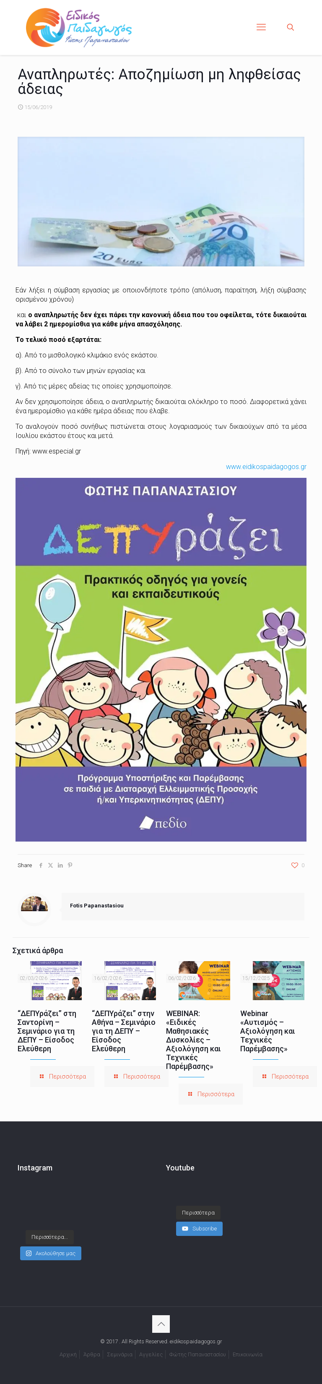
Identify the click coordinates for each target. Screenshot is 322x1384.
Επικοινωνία (247, 1354)
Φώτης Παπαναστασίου (197, 1354)
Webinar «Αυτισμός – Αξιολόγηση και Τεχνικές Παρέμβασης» (267, 1031)
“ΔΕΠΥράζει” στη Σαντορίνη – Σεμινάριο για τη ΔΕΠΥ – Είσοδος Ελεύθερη (47, 1031)
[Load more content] (198, 1204)
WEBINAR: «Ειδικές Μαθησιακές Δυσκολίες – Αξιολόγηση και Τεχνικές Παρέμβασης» (193, 1040)
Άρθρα (91, 1354)
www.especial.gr (56, 451)
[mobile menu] (261, 27)
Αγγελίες (151, 1354)
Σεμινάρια (119, 1354)
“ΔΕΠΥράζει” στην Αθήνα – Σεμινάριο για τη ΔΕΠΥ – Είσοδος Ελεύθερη (124, 1031)
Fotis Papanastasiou (97, 905)
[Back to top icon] (161, 1324)
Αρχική (68, 1354)
